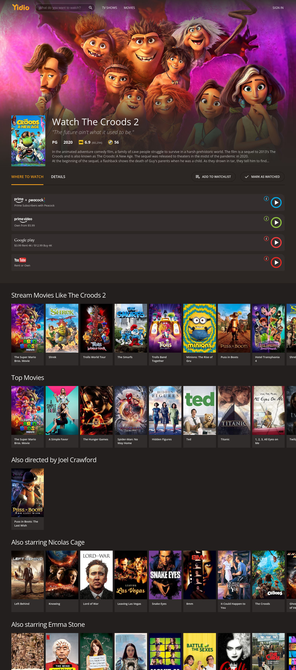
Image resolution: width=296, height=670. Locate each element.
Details (58, 176)
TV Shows (109, 8)
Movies (129, 8)
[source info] (265, 198)
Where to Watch (27, 176)
